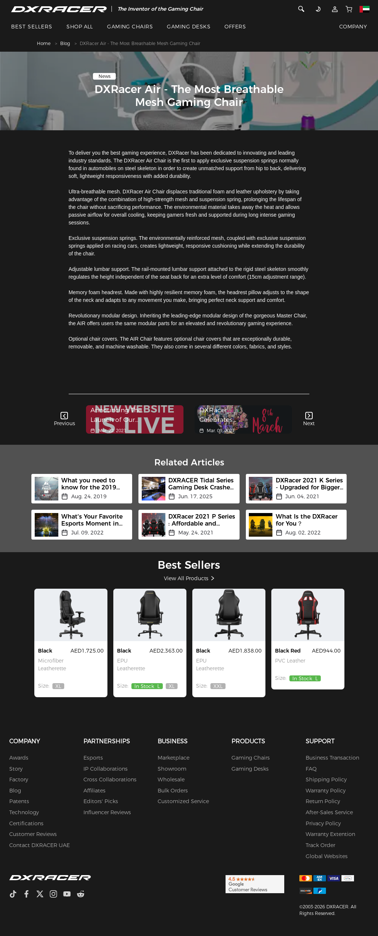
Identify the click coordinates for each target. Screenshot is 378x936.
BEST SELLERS (31, 26)
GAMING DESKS (188, 26)
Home (44, 43)
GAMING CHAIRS (130, 26)
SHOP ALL (79, 26)
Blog (65, 43)
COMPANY (353, 26)
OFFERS (235, 26)
